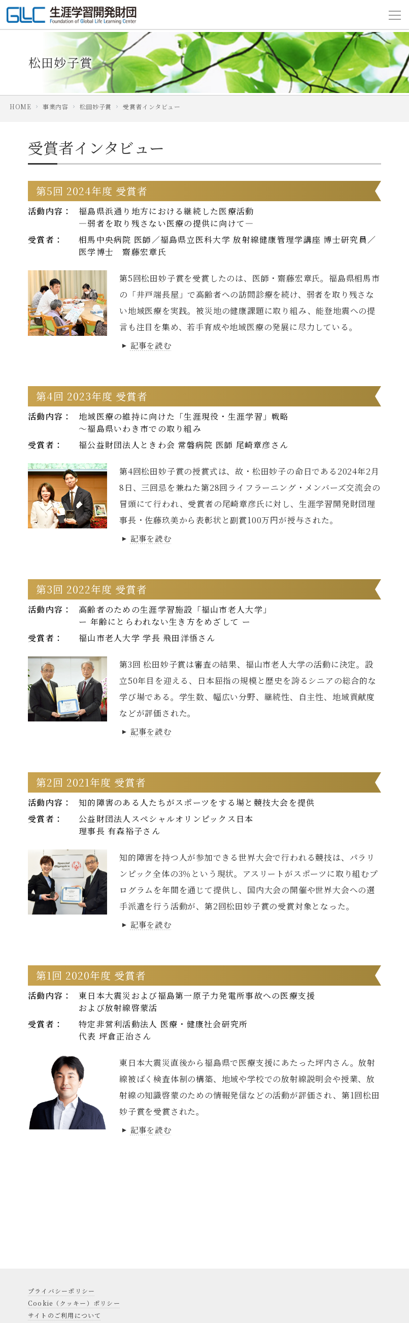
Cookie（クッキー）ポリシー (74, 1303)
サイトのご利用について (64, 1315)
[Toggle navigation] (395, 14)
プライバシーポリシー (61, 1290)
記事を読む (147, 345)
